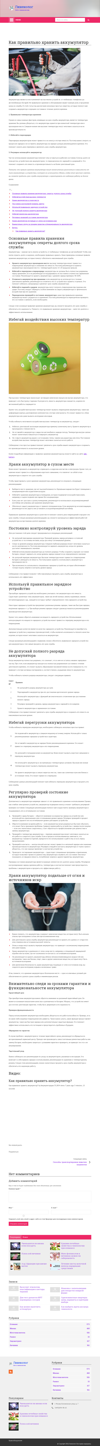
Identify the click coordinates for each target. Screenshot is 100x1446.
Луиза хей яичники (30, 1253)
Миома (50, 1328)
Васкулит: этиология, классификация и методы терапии (32, 1289)
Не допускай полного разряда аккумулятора (29, 210)
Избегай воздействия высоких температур (29, 197)
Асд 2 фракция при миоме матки (34, 1265)
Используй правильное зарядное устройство (29, 207)
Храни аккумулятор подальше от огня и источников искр (34, 221)
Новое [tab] (25, 1237)
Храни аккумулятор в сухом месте (25, 200)
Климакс (50, 1324)
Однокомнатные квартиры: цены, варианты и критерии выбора (74, 1299)
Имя (11, 1208)
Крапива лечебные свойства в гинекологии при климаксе (73, 1245)
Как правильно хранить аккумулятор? (30, 231)
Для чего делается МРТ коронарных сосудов (31, 1298)
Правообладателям (15, 1441)
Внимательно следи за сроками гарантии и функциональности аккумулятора (42, 224)
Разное (50, 1337)
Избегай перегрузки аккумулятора (25, 214)
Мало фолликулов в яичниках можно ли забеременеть (71, 1255)
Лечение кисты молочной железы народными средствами (73, 1266)
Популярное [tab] (15, 1237)
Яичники (50, 1345)
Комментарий (14, 1189)
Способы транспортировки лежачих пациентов (69, 1162)
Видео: (15, 227)
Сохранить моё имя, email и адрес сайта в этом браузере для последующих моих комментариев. (46, 1219)
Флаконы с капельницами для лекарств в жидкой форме (73, 1290)
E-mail (54, 1208)
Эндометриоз (50, 1341)
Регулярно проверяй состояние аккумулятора (30, 217)
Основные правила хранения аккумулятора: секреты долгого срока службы (41, 193)
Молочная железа (50, 1333)
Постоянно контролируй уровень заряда (28, 204)
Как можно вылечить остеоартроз (30, 1308)
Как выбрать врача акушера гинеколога (74, 1308)
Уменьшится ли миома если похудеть (32, 1244)
